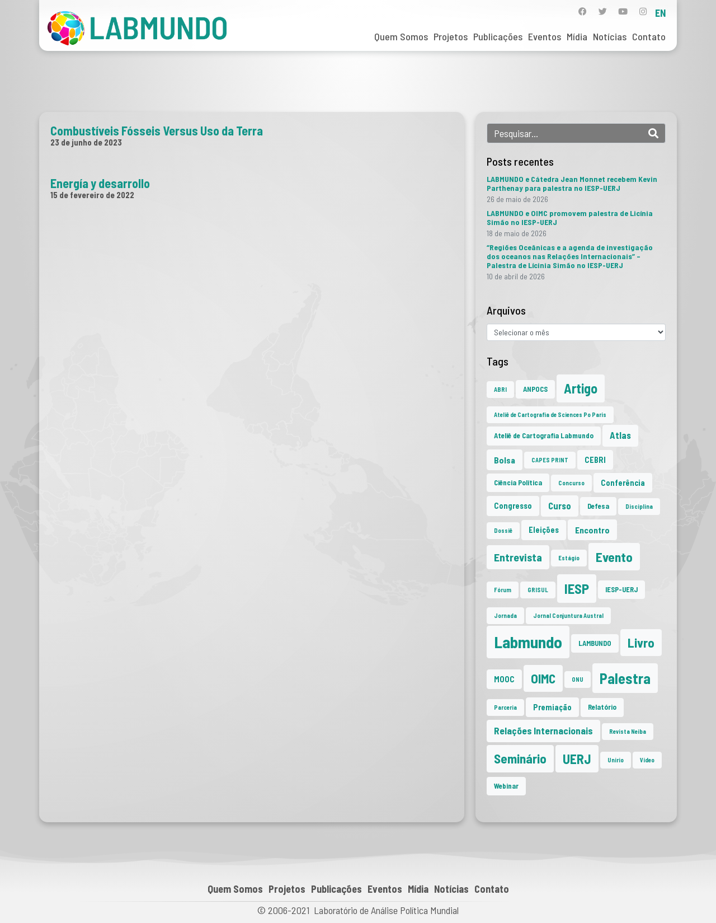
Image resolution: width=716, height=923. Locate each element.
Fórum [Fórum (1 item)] (502, 589)
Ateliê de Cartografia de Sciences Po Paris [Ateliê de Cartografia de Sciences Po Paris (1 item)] (550, 414)
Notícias (609, 36)
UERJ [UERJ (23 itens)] (577, 759)
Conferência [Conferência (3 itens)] (623, 483)
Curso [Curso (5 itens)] (559, 505)
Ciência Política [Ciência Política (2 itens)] (518, 482)
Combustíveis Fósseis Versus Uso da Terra (156, 130)
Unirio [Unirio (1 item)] (615, 759)
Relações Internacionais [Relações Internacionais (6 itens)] (543, 730)
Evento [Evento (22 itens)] (614, 557)
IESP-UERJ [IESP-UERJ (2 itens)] (621, 589)
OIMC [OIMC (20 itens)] (543, 678)
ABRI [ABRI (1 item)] (500, 389)
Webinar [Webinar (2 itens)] (506, 785)
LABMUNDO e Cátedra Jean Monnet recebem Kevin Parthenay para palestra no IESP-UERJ (572, 183)
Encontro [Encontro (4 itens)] (592, 529)
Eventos (544, 36)
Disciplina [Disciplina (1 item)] (639, 506)
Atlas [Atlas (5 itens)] (620, 435)
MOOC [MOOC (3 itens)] (504, 679)
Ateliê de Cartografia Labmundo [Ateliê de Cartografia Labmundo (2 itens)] (543, 435)
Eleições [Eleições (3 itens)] (544, 530)
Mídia (577, 36)
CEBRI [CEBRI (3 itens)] (595, 460)
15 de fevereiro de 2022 (92, 195)
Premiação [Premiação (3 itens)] (552, 707)
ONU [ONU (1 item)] (577, 679)
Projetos (451, 36)
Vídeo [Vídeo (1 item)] (647, 759)
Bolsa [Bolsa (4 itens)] (504, 460)
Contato (649, 36)
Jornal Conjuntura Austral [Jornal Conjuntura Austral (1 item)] (568, 615)
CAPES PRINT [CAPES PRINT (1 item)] (549, 459)
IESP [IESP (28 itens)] (576, 588)
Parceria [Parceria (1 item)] (505, 707)
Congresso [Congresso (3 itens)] (513, 505)
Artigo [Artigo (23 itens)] (580, 388)
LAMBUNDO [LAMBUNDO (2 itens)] (594, 643)
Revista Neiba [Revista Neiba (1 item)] (627, 731)
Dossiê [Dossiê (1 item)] (503, 530)
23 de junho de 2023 (86, 142)
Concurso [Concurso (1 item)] (571, 482)
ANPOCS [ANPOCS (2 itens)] (535, 389)
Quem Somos (401, 36)
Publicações (497, 36)
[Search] (653, 133)
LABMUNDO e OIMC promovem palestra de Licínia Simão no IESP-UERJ (570, 217)
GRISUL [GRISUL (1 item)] (537, 589)
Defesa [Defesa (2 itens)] (598, 506)
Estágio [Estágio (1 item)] (569, 557)
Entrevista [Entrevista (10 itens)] (518, 557)
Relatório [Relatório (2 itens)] (602, 706)
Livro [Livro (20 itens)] (641, 642)
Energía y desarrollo (100, 183)
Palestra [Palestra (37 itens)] (625, 678)
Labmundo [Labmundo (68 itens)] (528, 642)
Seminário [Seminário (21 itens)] (520, 758)
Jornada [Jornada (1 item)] (505, 615)
